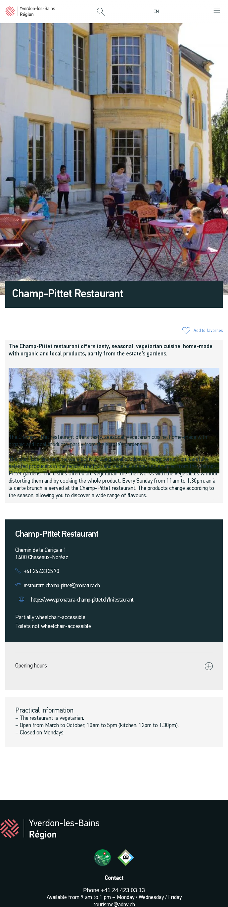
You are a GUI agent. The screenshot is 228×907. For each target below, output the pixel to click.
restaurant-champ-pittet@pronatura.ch (62, 586)
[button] (101, 12)
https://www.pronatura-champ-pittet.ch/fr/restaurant (82, 600)
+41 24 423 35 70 (41, 571)
